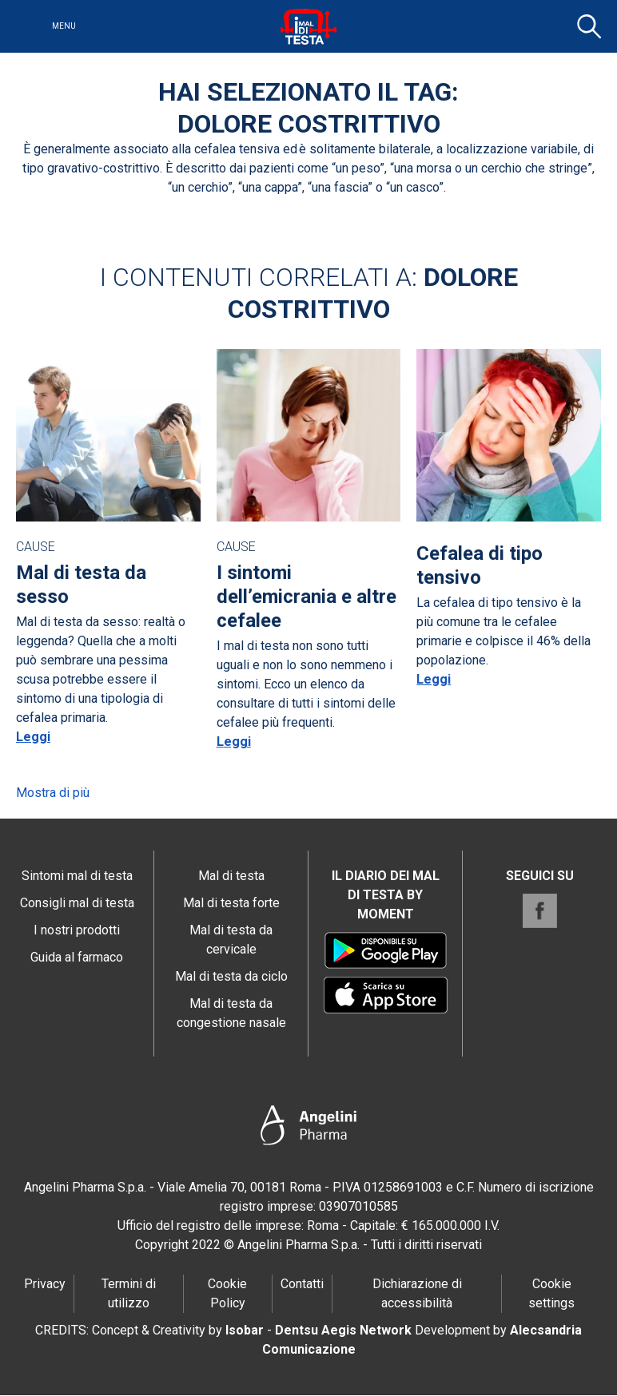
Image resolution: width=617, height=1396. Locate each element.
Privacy (45, 1283)
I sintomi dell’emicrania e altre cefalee (306, 596)
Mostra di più (53, 792)
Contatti (302, 1283)
